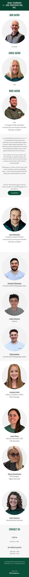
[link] (14, 5)
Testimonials (14, 193)
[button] (4, 5)
